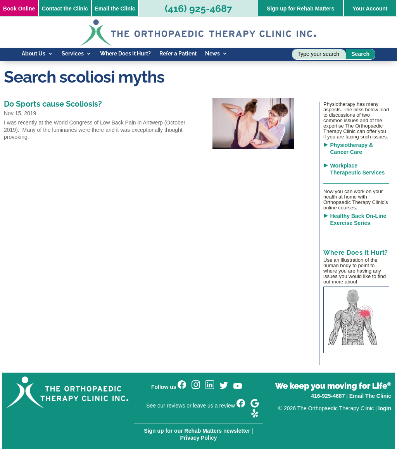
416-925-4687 (328, 396)
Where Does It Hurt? (125, 54)
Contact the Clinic (65, 8)
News (212, 54)
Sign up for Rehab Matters (300, 8)
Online (19, 8)
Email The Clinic (370, 396)
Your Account (369, 8)
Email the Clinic (115, 8)
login (384, 408)
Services (73, 54)
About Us (33, 54)
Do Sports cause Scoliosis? (53, 104)
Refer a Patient (178, 54)
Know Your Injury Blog (50, 71)
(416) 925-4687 (198, 8)
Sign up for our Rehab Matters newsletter (197, 431)
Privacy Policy (198, 438)
